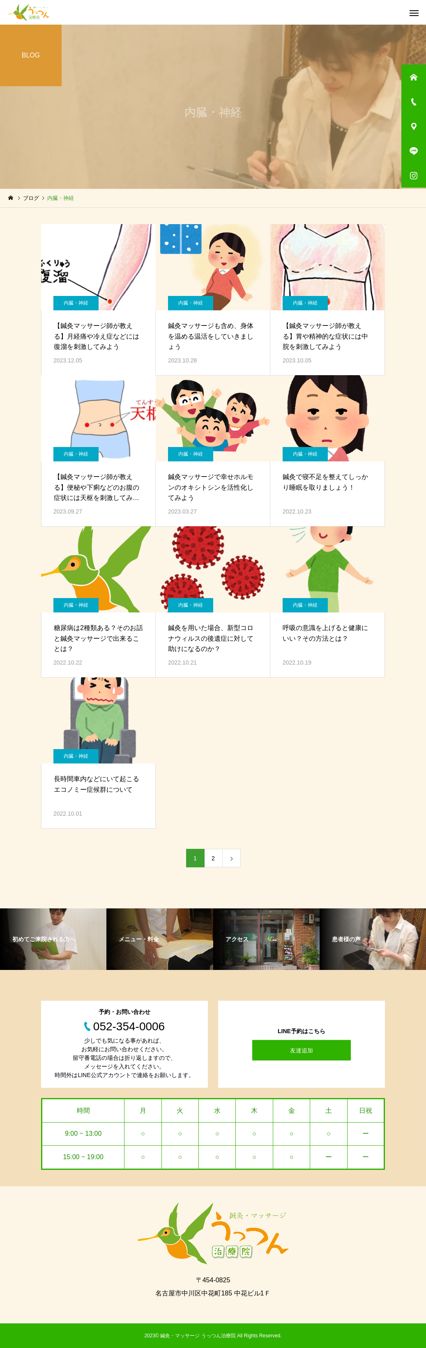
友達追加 (301, 1050)
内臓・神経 (76, 303)
